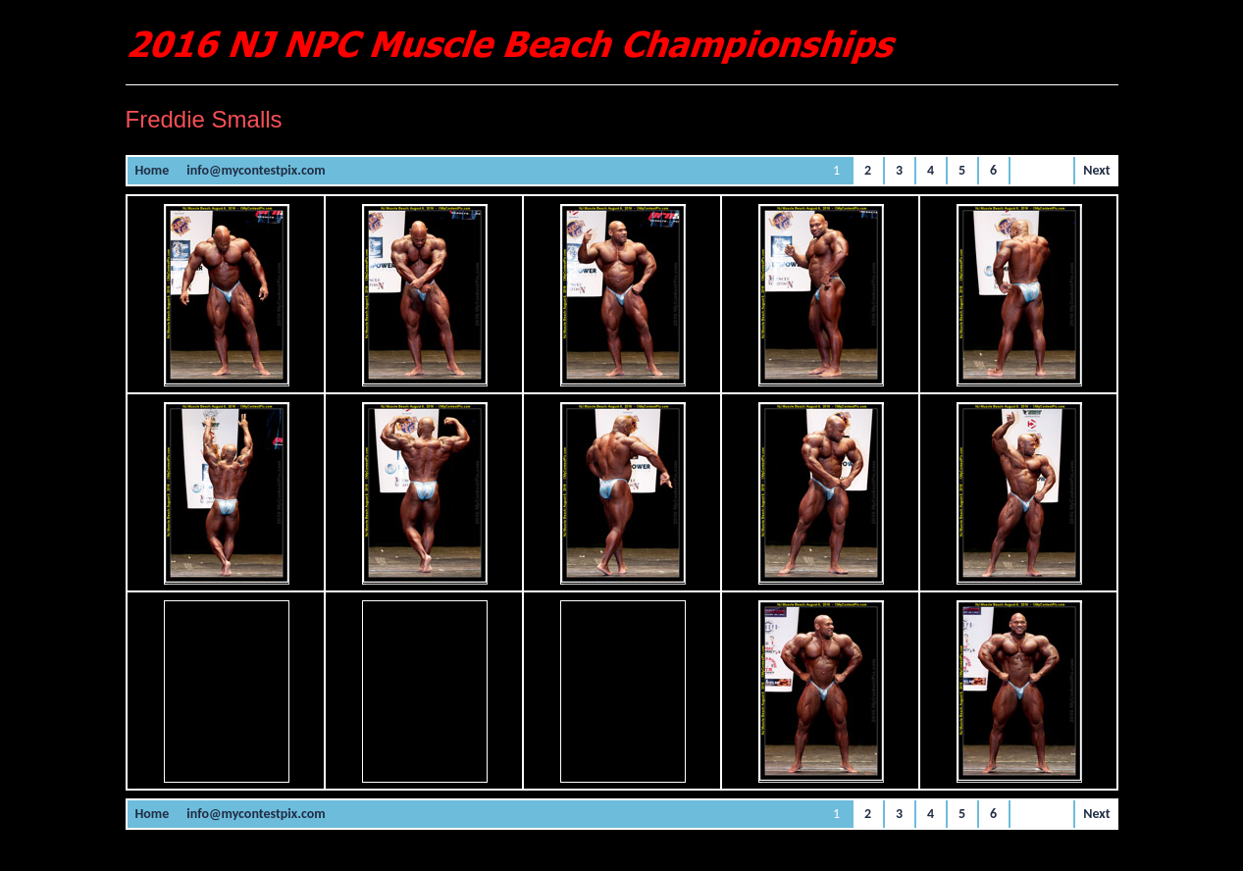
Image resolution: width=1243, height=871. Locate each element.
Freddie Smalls (204, 119)
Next (1096, 170)
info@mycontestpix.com (255, 170)
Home (152, 170)
